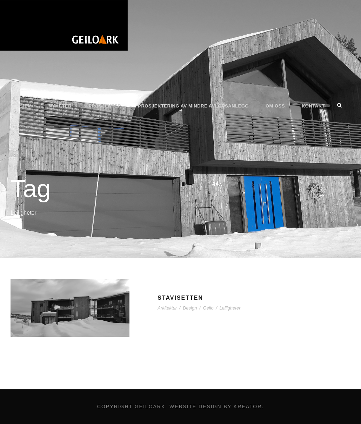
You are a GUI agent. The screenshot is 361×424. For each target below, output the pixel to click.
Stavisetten (180, 298)
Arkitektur (167, 308)
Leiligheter (230, 308)
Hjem (25, 106)
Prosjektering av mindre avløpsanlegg (193, 106)
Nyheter (60, 106)
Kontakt (313, 106)
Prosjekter (104, 106)
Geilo (208, 308)
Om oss (275, 106)
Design (190, 308)
